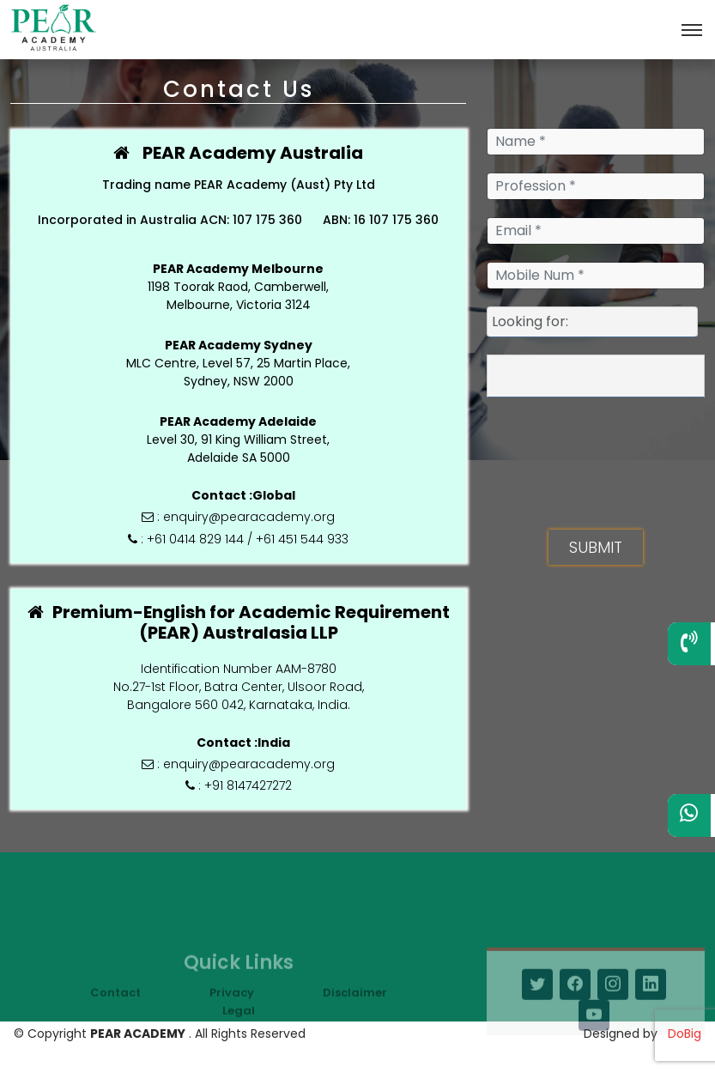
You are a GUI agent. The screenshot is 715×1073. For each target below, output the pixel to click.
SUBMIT (595, 547)
